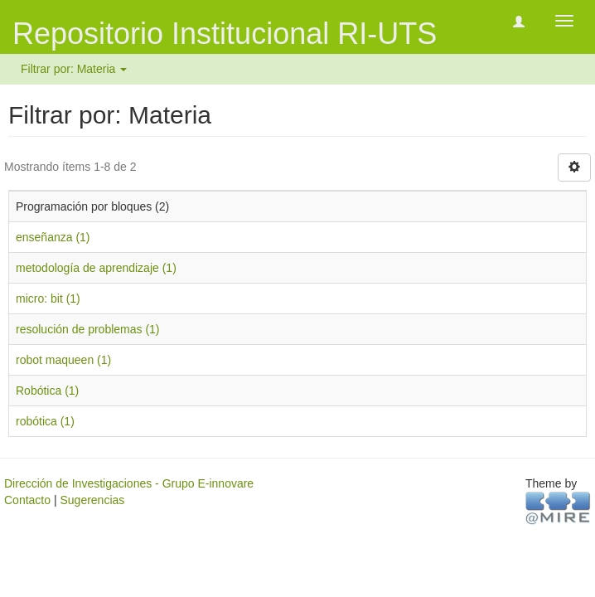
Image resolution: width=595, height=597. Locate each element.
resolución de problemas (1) (88, 329)
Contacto (27, 500)
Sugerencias (92, 500)
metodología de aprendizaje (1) (96, 267)
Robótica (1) (47, 390)
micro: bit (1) (48, 298)
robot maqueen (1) (63, 359)
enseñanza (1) (53, 237)
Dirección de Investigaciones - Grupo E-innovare (129, 483)
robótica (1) (45, 421)
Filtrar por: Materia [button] (74, 68)
